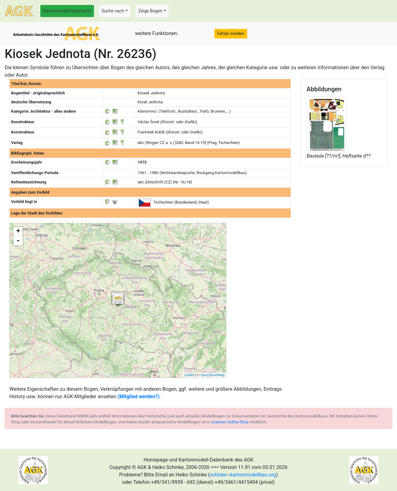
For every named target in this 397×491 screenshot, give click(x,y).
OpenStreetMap (212, 375)
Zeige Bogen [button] (150, 10)
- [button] (18, 241)
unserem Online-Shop (230, 422)
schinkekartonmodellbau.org (243, 475)
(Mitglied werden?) (138, 396)
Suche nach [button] (113, 10)
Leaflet (189, 375)
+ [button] (18, 231)
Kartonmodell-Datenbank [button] (67, 10)
